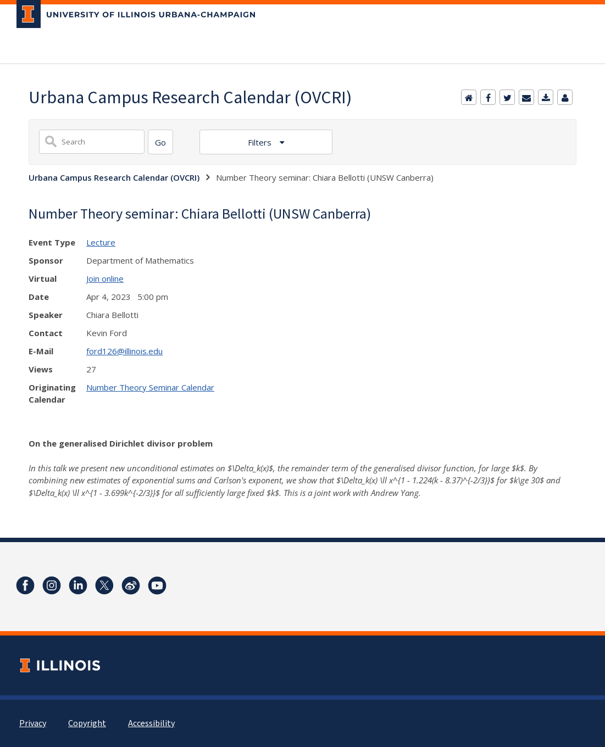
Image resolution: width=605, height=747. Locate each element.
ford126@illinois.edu (124, 350)
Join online (105, 278)
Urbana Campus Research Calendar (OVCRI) (114, 177)
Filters (261, 142)
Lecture (100, 242)
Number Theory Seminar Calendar (150, 387)
